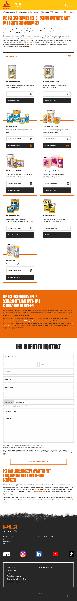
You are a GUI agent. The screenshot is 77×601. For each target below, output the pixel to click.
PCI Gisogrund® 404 (13, 171)
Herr (6, 364)
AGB (8, 573)
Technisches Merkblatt (20, 94)
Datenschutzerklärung (36, 445)
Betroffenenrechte (13, 582)
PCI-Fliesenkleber (39, 492)
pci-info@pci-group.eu (33, 447)
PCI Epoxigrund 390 (13, 82)
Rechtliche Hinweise (14, 576)
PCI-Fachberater (69, 500)
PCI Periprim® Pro (49, 216)
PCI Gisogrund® (12, 126)
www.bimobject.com (45, 567)
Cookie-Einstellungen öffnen (17, 579)
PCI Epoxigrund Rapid (29, 42)
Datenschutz (11, 570)
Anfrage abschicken (38, 462)
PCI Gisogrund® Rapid (51, 171)
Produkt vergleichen (20, 101)
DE (72, 12)
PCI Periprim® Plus (13, 216)
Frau (42, 364)
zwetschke (42, 593)
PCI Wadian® (11, 260)
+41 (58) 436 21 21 (48, 537)
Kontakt (70, 596)
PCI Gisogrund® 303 (50, 126)
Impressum (11, 567)
